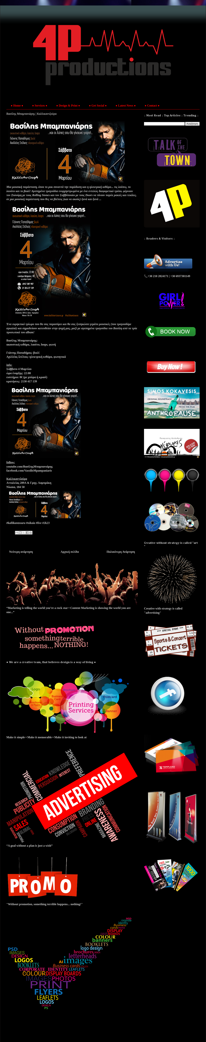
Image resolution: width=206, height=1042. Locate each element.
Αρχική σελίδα (70, 551)
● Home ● (17, 105)
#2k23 (46, 522)
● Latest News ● (126, 105)
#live (39, 522)
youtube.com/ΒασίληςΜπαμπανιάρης (29, 466)
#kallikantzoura (15, 522)
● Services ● (39, 105)
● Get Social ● (98, 105)
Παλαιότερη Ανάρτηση (121, 551)
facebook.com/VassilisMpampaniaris (29, 470)
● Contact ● (152, 105)
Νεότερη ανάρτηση (21, 551)
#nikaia (30, 522)
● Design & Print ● (68, 105)
